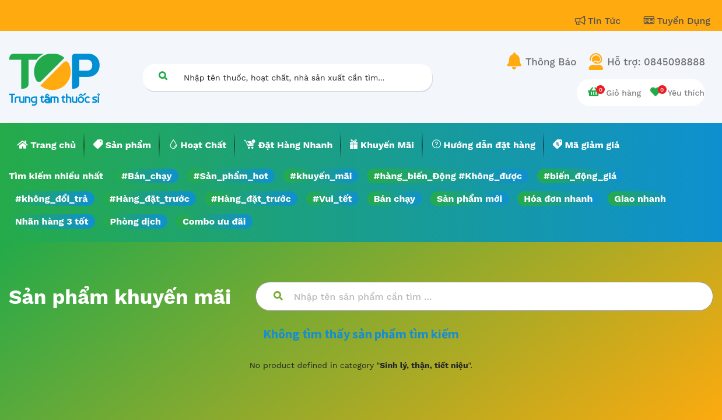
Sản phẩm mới (469, 198)
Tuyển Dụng (677, 20)
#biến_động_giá (580, 175)
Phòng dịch (135, 221)
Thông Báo (550, 61)
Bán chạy (394, 198)
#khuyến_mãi (321, 175)
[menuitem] (47, 145)
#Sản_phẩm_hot (231, 175)
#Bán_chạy (146, 175)
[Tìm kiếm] (162, 75)
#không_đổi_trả (51, 198)
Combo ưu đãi (214, 221)
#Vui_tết (332, 198)
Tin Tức (599, 20)
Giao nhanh (640, 198)
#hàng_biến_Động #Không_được (447, 175)
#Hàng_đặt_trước (150, 198)
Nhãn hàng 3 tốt (52, 221)
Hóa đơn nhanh (558, 198)
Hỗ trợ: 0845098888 (656, 61)
